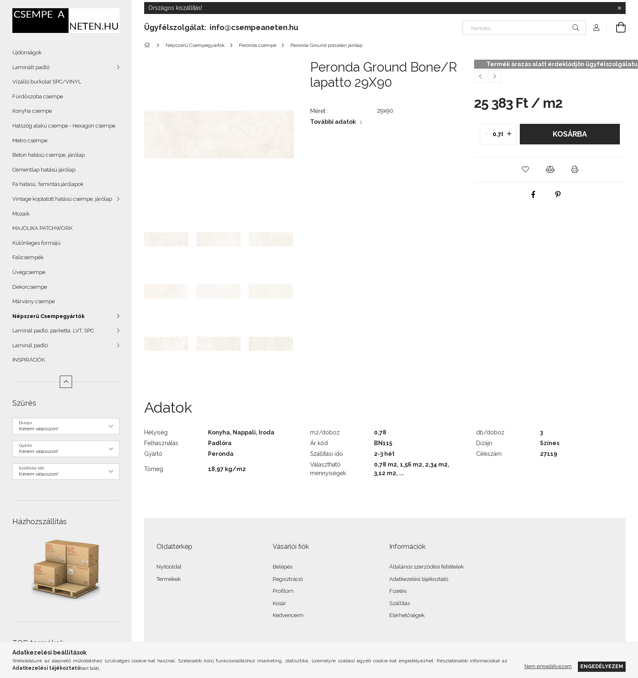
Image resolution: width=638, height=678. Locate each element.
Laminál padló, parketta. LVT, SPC (53, 330)
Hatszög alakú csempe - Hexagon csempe (63, 126)
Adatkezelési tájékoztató (418, 579)
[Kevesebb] (66, 382)
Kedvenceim (288, 615)
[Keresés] (524, 27)
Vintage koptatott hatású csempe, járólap (62, 199)
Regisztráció (288, 579)
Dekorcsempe (29, 287)
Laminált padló (30, 67)
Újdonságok (27, 52)
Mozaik (21, 214)
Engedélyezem (601, 666)
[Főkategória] (148, 45)
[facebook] (533, 194)
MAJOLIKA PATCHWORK (42, 228)
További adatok (333, 121)
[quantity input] (498, 134)
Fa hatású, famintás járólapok (48, 184)
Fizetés (398, 591)
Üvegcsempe (28, 272)
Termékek (169, 579)
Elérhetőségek (407, 615)
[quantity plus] (509, 134)
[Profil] (596, 27)
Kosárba (570, 134)
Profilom (283, 591)
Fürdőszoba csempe (37, 96)
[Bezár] (619, 8)
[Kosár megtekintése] (616, 27)
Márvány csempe (33, 301)
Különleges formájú (36, 243)
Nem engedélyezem (548, 666)
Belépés (282, 567)
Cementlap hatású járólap (43, 170)
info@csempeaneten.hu (254, 27)
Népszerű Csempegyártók (48, 316)
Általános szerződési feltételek (426, 567)
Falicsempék (28, 257)
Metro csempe (29, 140)
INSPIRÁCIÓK (28, 360)
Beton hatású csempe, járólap (48, 155)
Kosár (279, 603)
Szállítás (399, 603)
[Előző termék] (480, 76)
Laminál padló (30, 345)
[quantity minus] (486, 134)
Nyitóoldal (169, 567)
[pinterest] (558, 194)
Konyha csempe (32, 111)
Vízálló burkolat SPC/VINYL (46, 82)
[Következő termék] (494, 76)
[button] (525, 169)
